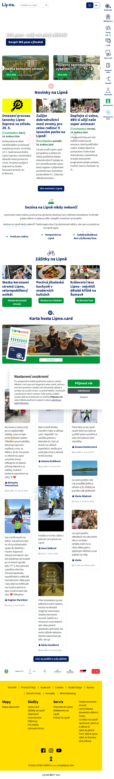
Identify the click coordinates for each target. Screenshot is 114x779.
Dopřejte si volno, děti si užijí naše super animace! (84, 119)
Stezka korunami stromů (17, 302)
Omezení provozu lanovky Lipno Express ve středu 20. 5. (16, 121)
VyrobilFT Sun (51, 774)
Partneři (12, 687)
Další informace (21, 403)
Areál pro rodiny (17, 236)
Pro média (33, 724)
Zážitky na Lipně (36, 710)
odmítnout (56, 400)
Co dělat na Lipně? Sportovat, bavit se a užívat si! (89, 723)
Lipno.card (33, 707)
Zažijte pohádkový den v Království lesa (85, 236)
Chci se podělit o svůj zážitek (51, 659)
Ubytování (33, 714)
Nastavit (84, 397)
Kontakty (50, 693)
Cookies (59, 687)
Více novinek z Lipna (51, 188)
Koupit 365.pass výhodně (25, 42)
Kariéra (90, 687)
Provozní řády (28, 687)
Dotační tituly (33, 693)
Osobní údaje (75, 687)
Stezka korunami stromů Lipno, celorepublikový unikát (15, 288)
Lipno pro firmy (36, 728)
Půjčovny (32, 721)
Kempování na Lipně (51, 236)
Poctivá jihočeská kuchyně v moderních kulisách (50, 288)
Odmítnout (84, 390)
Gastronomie (34, 717)
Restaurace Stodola (51, 300)
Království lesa (85, 300)
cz (96, 5)
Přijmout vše (83, 383)
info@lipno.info (66, 765)
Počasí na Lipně (61, 717)
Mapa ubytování (10, 707)
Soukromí (45, 687)
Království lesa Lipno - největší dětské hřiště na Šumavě (83, 288)
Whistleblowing (68, 693)
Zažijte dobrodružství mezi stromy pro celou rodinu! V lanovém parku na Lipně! (50, 125)
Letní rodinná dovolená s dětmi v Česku (88, 712)
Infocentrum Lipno (63, 707)
